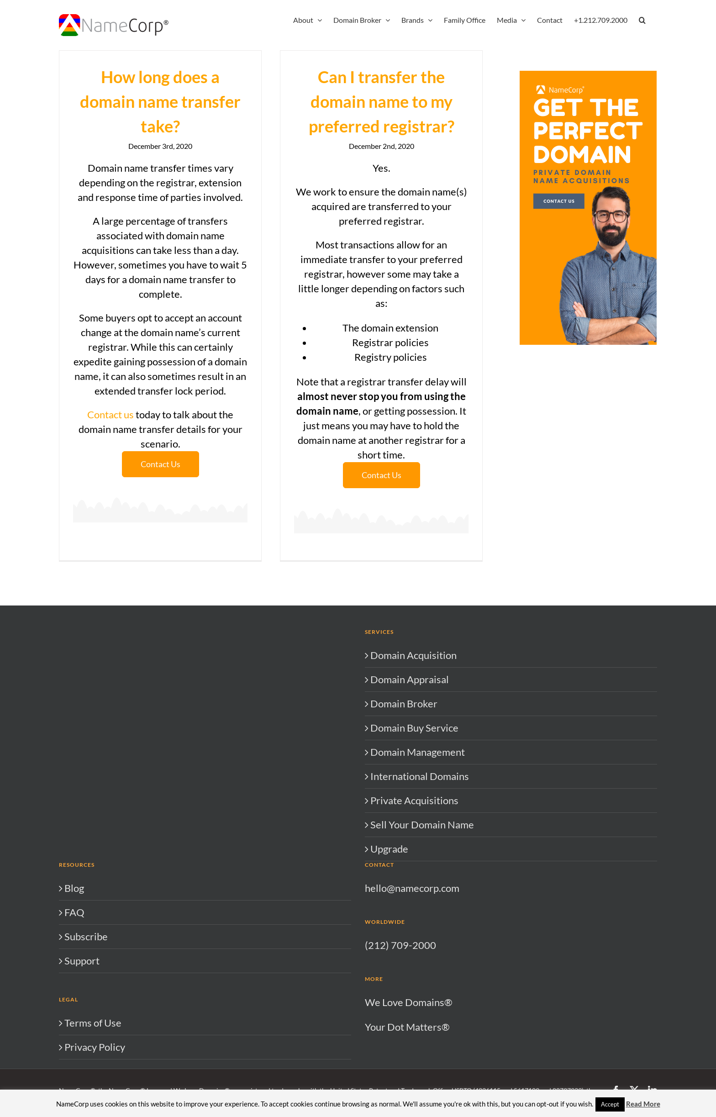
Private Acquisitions (414, 865)
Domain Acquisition (413, 720)
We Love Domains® (409, 1067)
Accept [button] (610, 1104)
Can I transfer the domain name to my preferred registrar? (374, 101)
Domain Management (417, 817)
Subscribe (86, 1001)
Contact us (110, 414)
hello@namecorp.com (412, 953)
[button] (642, 19)
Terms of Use (92, 1087)
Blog (74, 953)
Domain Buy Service (414, 792)
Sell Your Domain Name (422, 889)
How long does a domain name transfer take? (160, 101)
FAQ (74, 977)
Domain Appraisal (409, 744)
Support (82, 1025)
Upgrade (389, 913)
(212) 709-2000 (400, 1010)
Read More (643, 1104)
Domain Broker (403, 768)
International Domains (419, 841)
